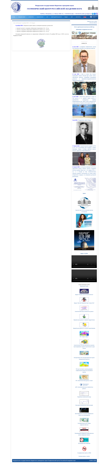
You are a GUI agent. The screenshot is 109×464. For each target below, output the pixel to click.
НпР (72, 17)
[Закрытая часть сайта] (92, 21)
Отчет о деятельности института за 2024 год (84, 27)
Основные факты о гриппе (84, 456)
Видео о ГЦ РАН (84, 253)
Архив (84, 193)
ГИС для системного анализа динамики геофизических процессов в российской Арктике (84, 371)
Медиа (66, 17)
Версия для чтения (84, 286)
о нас (13, 17)
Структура (31, 17)
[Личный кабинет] (93, 22)
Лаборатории (40, 17)
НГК (47, 17)
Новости (84, 43)
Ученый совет (21, 17)
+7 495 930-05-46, (67, 13)
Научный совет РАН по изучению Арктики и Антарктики (84, 204)
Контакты (78, 17)
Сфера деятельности (56, 17)
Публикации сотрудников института (84, 29)
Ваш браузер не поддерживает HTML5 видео (84, 261)
